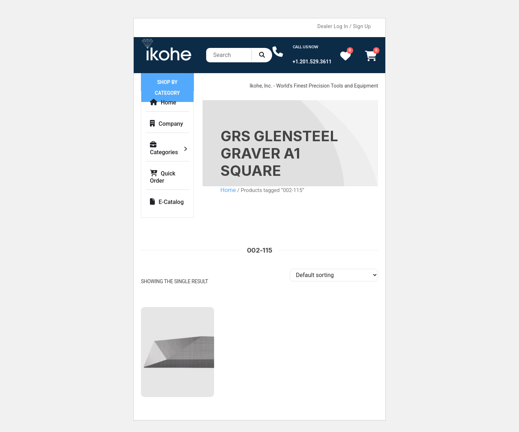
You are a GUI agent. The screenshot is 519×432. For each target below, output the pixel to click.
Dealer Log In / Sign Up (344, 26)
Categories (164, 149)
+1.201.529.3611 (312, 61)
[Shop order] (334, 275)
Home (163, 102)
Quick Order (163, 177)
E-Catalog (167, 202)
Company (166, 123)
